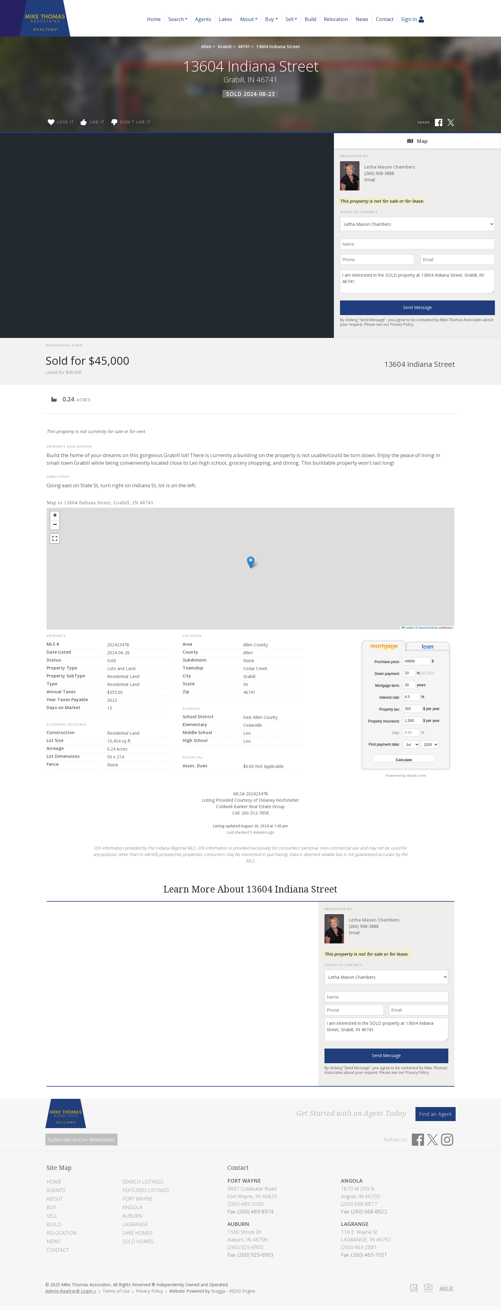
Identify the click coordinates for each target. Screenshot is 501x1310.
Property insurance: (384, 721)
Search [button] (176, 19)
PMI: (396, 733)
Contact (385, 19)
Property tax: (389, 709)
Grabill (225, 46)
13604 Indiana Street (278, 46)
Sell (52, 1215)
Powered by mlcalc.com (406, 775)
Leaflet (408, 627)
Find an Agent (435, 1114)
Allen (206, 46)
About (55, 1198)
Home (154, 19)
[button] (250, 562)
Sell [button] (289, 19)
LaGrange (135, 1224)
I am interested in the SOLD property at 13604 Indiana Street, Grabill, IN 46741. (417, 281)
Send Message (417, 307)
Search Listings (142, 1181)
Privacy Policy (401, 324)
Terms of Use (116, 1291)
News (362, 19)
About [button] (247, 19)
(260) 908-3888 (379, 173)
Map (417, 140)
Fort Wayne (137, 1198)
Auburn (132, 1215)
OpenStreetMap (428, 627)
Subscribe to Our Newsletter (81, 1139)
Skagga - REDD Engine (233, 1291)
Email (369, 180)
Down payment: (387, 674)
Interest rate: (389, 697)
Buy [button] (269, 19)
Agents (203, 19)
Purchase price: (387, 662)
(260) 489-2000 (245, 1203)
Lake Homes (137, 1233)
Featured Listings (145, 1190)
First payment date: (384, 744)
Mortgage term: (387, 685)
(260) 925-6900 (245, 1247)
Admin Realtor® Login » (70, 1291)
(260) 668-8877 (359, 1203)
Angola (132, 1207)
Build (310, 19)
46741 (244, 46)
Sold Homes (138, 1241)
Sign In (412, 19)
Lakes (225, 19)
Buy (51, 1207)
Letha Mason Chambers (389, 167)
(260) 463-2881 (359, 1247)
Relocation (336, 19)
